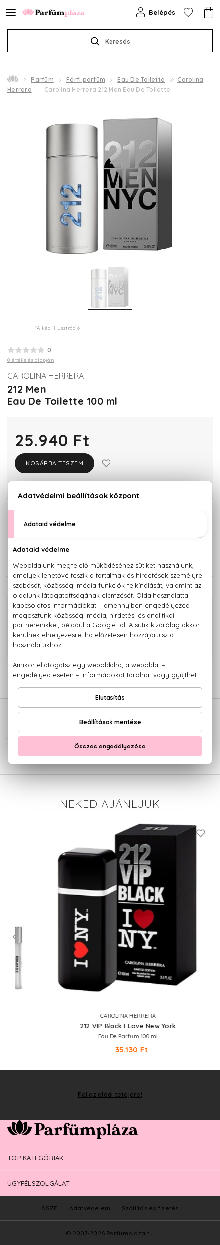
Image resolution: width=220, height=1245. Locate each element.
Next (205, 937)
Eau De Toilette (141, 79)
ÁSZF (49, 1208)
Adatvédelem (89, 1208)
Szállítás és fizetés (150, 1208)
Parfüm (42, 79)
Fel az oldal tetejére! (110, 1095)
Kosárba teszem (54, 463)
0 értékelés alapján (30, 360)
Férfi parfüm (85, 79)
